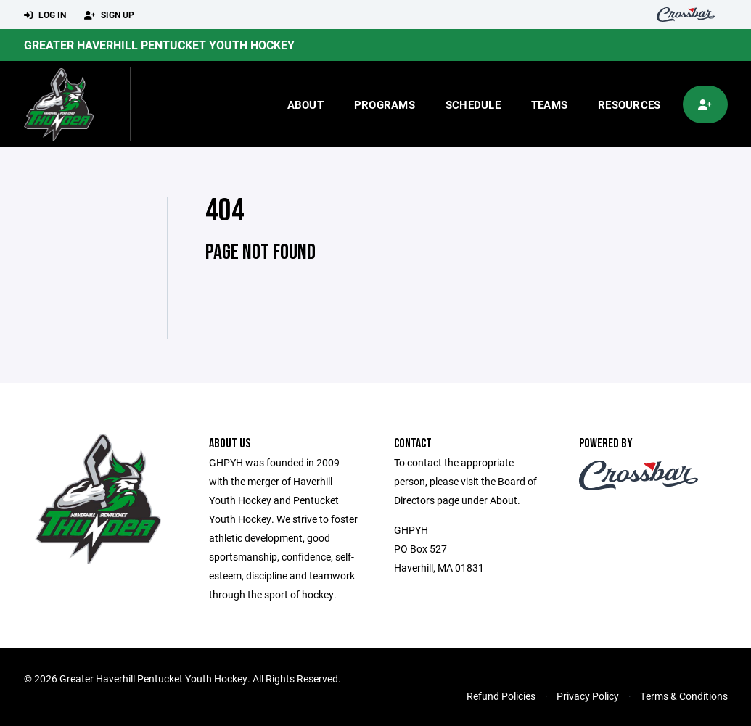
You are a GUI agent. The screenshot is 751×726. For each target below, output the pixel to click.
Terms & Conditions (684, 696)
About (305, 104)
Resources (629, 104)
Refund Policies (501, 696)
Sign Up (109, 15)
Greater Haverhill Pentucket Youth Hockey (159, 44)
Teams (549, 104)
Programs (384, 104)
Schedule (473, 104)
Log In (45, 15)
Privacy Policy (588, 696)
